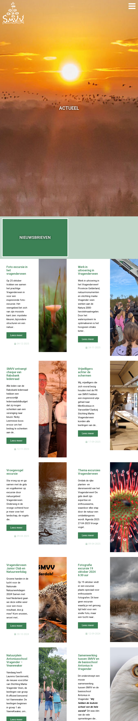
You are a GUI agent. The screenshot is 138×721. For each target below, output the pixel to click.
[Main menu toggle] (132, 6)
